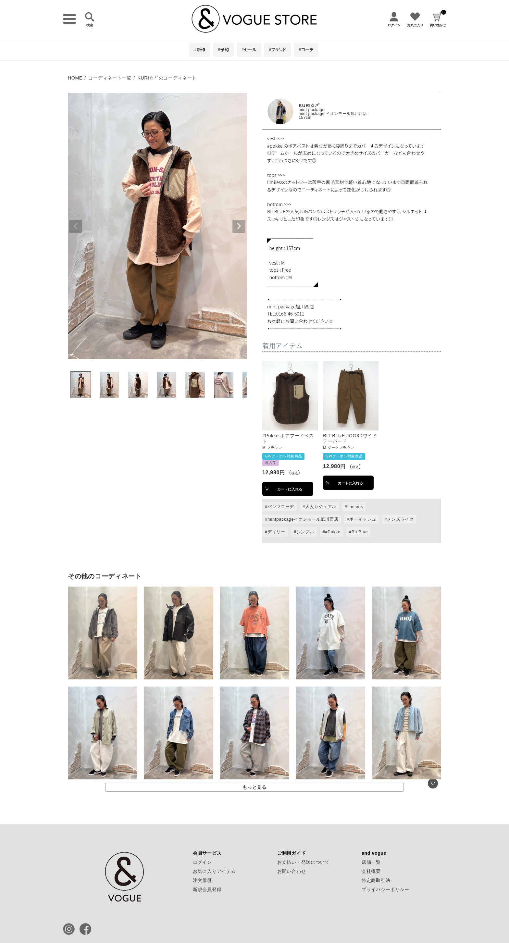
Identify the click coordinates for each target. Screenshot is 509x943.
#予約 (223, 49)
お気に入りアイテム (214, 871)
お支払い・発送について (303, 862)
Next (238, 226)
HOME (75, 78)
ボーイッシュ (362, 519)
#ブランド (277, 49)
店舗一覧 (371, 862)
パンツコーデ (280, 506)
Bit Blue (360, 531)
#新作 (199, 49)
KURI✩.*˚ (309, 105)
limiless (355, 506)
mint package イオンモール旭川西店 (333, 114)
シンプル (305, 531)
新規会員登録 (207, 889)
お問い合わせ (291, 871)
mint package (312, 110)
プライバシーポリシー (385, 889)
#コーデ (306, 49)
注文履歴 (202, 880)
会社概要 (371, 871)
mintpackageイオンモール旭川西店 (302, 519)
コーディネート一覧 (109, 78)
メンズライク (400, 519)
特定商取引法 (376, 880)
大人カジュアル (320, 506)
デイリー (276, 531)
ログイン (202, 862)
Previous (75, 226)
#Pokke (333, 531)
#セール (249, 49)
